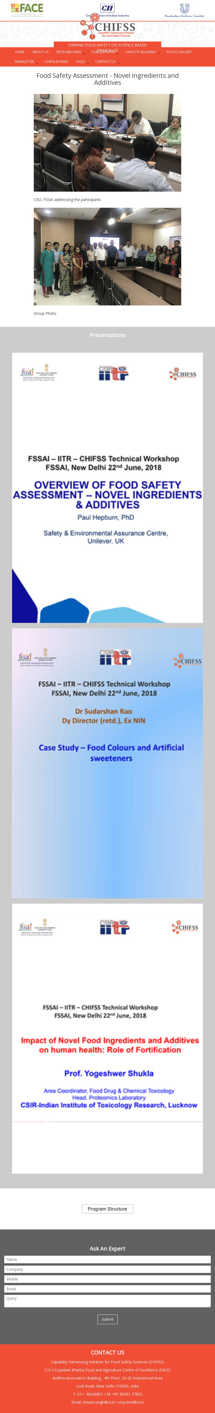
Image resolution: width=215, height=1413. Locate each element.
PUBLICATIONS (103, 52)
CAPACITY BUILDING (140, 52)
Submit (108, 1319)
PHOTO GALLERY (179, 52)
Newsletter (24, 61)
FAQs (80, 61)
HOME (19, 52)
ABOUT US (40, 52)
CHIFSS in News (56, 61)
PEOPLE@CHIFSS (69, 52)
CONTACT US (105, 61)
